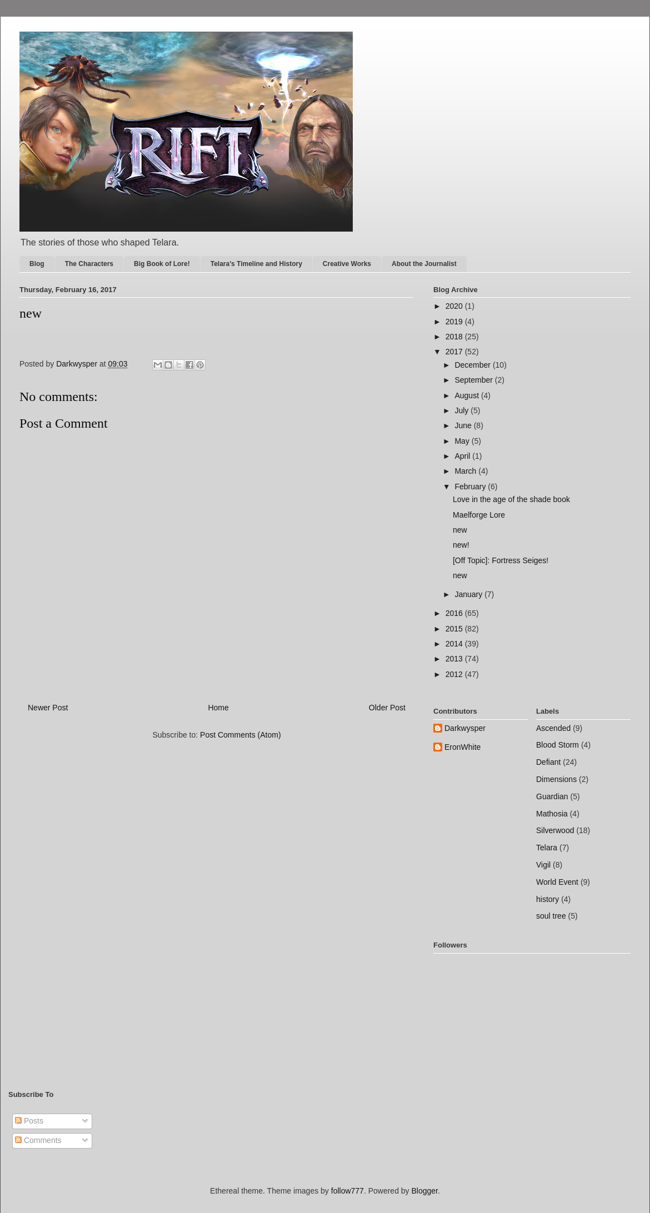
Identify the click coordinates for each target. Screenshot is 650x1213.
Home (218, 707)
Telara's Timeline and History (256, 264)
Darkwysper (465, 728)
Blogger (425, 1190)
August (467, 395)
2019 (455, 321)
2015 (455, 628)
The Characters (89, 264)
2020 (455, 306)
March (466, 471)
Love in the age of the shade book (511, 499)
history (547, 899)
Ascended (553, 728)
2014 (455, 643)
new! (461, 544)
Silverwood (555, 830)
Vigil (543, 864)
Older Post (387, 707)
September (474, 379)
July (462, 410)
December (473, 364)
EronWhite (462, 747)
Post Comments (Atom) (240, 734)
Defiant (548, 762)
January (469, 594)
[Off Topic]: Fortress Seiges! (500, 560)
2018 (455, 336)
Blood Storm (557, 744)
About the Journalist (424, 264)
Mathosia (552, 813)
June (463, 425)
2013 (455, 658)
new (460, 529)
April (463, 456)
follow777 (347, 1190)
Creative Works (347, 264)
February (471, 486)
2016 (455, 613)
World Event (557, 882)
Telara (546, 847)
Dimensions (556, 779)
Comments (38, 1140)
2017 (455, 351)
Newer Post (48, 707)
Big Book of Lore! (162, 264)
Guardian (552, 796)
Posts (29, 1120)
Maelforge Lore (479, 514)
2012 (455, 674)
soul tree (551, 915)
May (462, 441)
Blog (36, 264)
